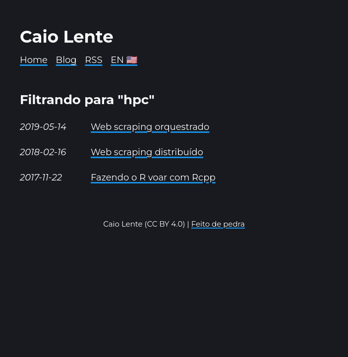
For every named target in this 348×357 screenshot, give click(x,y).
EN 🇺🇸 (124, 60)
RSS (93, 60)
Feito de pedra (218, 224)
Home (34, 60)
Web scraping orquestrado (150, 126)
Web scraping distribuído (147, 152)
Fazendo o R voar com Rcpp (153, 177)
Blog (66, 60)
